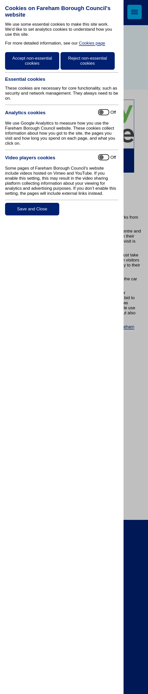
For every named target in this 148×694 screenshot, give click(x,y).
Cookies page (92, 43)
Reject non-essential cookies (87, 61)
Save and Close (32, 209)
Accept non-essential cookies (32, 61)
